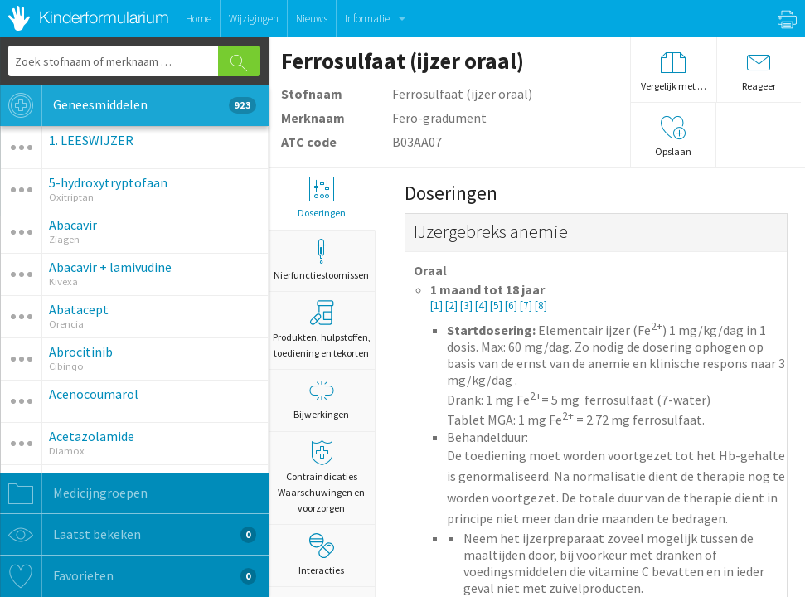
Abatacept (79, 309)
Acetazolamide (91, 436)
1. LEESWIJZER (91, 140)
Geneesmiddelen (128, 105)
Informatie (367, 19)
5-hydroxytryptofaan (108, 182)
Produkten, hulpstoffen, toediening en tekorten (322, 329)
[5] (497, 305)
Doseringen (322, 198)
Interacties (321, 554)
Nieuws (311, 19)
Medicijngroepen (74, 493)
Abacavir (73, 224)
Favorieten (128, 576)
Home (198, 19)
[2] (452, 305)
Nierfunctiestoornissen (322, 260)
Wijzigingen (254, 19)
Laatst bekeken (128, 535)
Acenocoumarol (93, 394)
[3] (467, 305)
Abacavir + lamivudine (110, 267)
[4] (482, 305)
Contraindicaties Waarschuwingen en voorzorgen (322, 477)
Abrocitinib (81, 351)
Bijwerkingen (322, 399)
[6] (512, 305)
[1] (437, 305)
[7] (527, 305)
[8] (541, 305)
